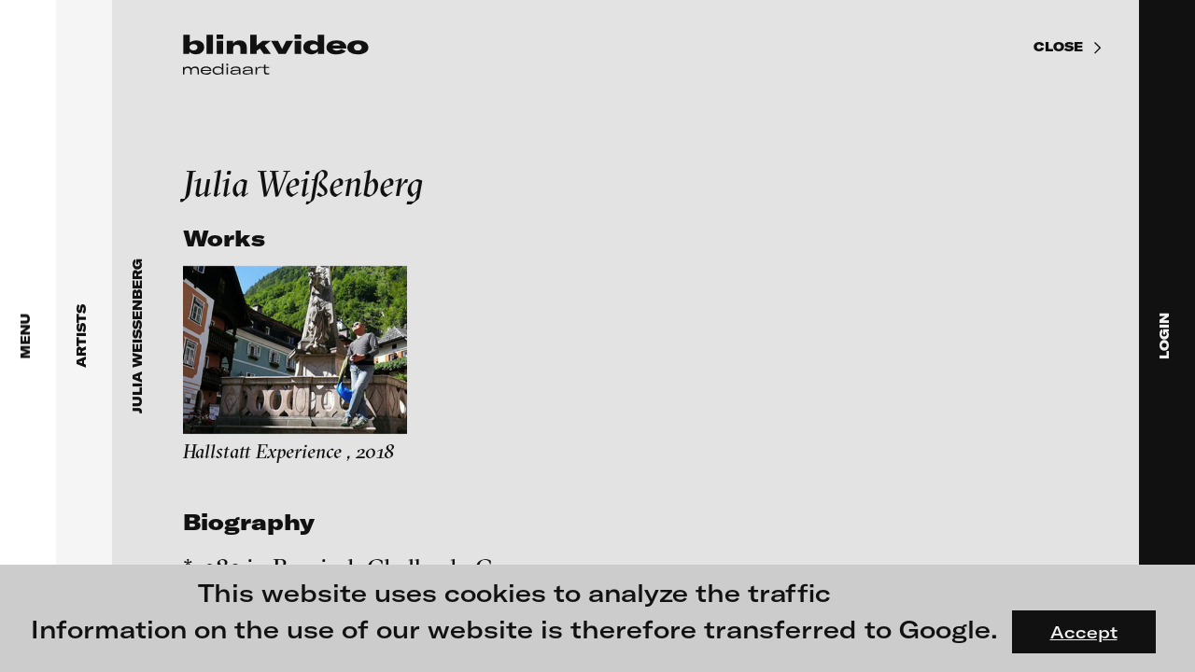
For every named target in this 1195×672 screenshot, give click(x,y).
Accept (1084, 632)
